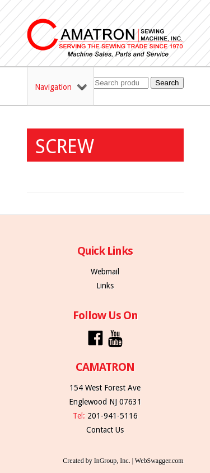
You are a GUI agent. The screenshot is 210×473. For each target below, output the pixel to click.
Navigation (61, 86)
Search (167, 83)
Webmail (105, 271)
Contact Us (105, 429)
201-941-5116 (112, 415)
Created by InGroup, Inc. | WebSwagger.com (123, 461)
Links (105, 285)
